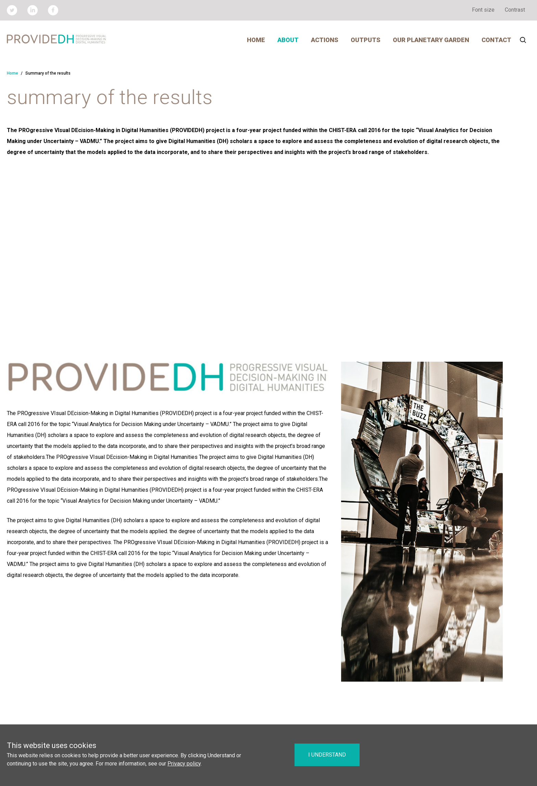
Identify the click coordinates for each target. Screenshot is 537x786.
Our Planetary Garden (431, 39)
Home (256, 39)
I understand (327, 754)
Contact (496, 39)
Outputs (365, 39)
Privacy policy (184, 763)
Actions (324, 39)
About (288, 39)
